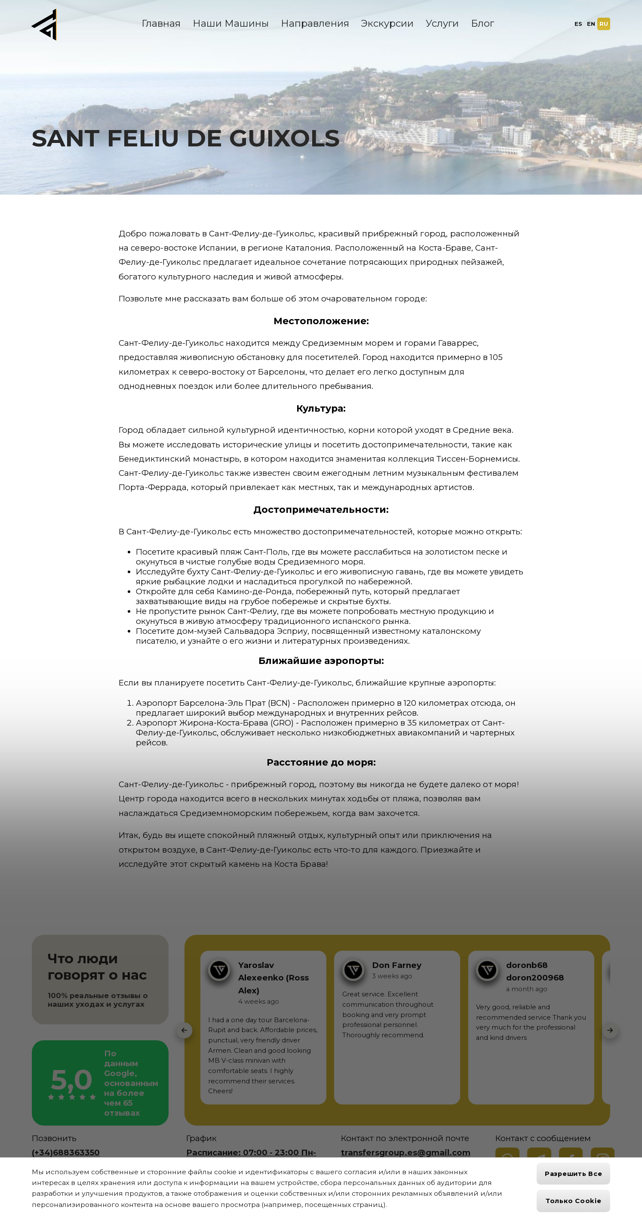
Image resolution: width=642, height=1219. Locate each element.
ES (578, 23)
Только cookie (574, 1201)
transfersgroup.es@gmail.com (405, 1152)
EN (591, 23)
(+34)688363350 (66, 1152)
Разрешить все (573, 1174)
